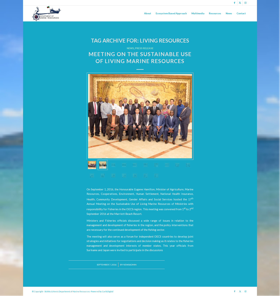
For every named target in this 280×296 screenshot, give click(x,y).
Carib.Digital (107, 291)
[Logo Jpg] (46, 13)
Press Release (144, 48)
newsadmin (129, 264)
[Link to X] (239, 2)
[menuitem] (147, 13)
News (130, 48)
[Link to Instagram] (245, 2)
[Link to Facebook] (234, 2)
